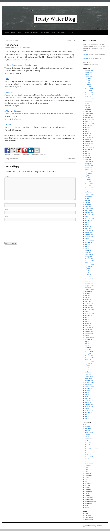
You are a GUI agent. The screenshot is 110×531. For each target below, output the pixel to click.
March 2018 (88, 252)
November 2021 (89, 168)
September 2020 (89, 194)
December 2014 (89, 331)
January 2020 (88, 210)
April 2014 (88, 348)
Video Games (88, 503)
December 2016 (89, 283)
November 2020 (89, 190)
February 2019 (89, 230)
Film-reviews (88, 451)
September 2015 (89, 313)
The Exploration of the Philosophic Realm (21, 65)
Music (86, 469)
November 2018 (89, 236)
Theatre (87, 493)
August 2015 (88, 315)
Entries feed (88, 515)
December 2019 (89, 212)
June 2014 (87, 343)
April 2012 (88, 396)
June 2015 (87, 319)
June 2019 (87, 222)
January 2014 (88, 354)
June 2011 (87, 416)
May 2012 (87, 394)
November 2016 (89, 285)
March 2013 (88, 374)
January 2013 (88, 378)
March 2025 (88, 87)
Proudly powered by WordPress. (94, 526)
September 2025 (89, 77)
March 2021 (88, 182)
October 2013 (88, 360)
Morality (87, 467)
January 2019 (88, 232)
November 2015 (89, 309)
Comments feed (89, 517)
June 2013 (87, 368)
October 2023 (88, 121)
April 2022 (88, 157)
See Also (70, 32)
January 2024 (88, 115)
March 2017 (88, 277)
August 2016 (88, 291)
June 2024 (87, 105)
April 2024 (88, 109)
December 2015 (89, 307)
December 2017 (89, 259)
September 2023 (89, 123)
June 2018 (87, 246)
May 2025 (87, 83)
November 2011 (89, 406)
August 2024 (88, 101)
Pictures (87, 477)
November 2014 (89, 333)
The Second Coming (13, 111)
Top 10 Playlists (89, 497)
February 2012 (89, 400)
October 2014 (88, 335)
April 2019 (88, 226)
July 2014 (87, 341)
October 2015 (88, 311)
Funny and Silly (89, 457)
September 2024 (89, 99)
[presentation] (13, 231)
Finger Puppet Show (31, 32)
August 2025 (88, 79)
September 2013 (89, 362)
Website (6, 216)
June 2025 (87, 81)
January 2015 (88, 329)
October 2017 (88, 263)
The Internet (88, 489)
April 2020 (88, 204)
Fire (7, 79)
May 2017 (87, 273)
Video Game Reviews (59, 32)
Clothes (9, 125)
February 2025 (89, 89)
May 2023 (87, 131)
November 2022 (89, 143)
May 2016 (87, 297)
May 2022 (87, 155)
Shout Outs (88, 483)
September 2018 (89, 240)
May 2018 (87, 248)
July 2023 (87, 127)
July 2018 (87, 244)
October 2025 (88, 75)
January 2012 (88, 402)
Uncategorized (26, 155)
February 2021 (89, 184)
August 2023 (88, 125)
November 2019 (89, 214)
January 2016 (88, 305)
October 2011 (88, 408)
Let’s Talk (9, 92)
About (13, 32)
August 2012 (88, 388)
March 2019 (88, 228)
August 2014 (88, 339)
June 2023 (87, 129)
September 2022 (89, 147)
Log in (86, 513)
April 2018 (88, 250)
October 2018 (88, 238)
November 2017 (89, 261)
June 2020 (87, 200)
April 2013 (88, 372)
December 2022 (89, 141)
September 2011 (89, 410)
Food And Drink (89, 455)
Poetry (86, 479)
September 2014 (89, 337)
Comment (7, 176)
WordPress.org (89, 519)
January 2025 (88, 91)
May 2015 (87, 321)
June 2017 (87, 271)
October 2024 (88, 97)
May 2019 (87, 224)
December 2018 (89, 234)
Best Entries (88, 428)
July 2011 (87, 414)
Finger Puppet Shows (90, 453)
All (20, 155)
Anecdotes (88, 426)
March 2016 (88, 301)
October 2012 (88, 384)
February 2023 (89, 137)
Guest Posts (88, 459)
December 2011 (89, 404)
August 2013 (88, 364)
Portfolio (19, 32)
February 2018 (89, 255)
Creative (87, 441)
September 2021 (89, 172)
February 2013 (89, 376)
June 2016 (87, 295)
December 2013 (89, 356)
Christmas (87, 434)
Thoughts (87, 495)
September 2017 (89, 265)
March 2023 (88, 135)
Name (6, 202)
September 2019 (89, 218)
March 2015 (88, 325)
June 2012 (87, 392)
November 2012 (89, 382)
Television (87, 487)
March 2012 (88, 398)
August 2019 (88, 220)
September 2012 (89, 386)
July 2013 (87, 366)
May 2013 (87, 370)
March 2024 (88, 111)
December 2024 (89, 93)
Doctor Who (88, 445)
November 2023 (89, 119)
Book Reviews (44, 32)
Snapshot (87, 485)
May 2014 (87, 346)
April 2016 (88, 299)
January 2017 (88, 281)
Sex (86, 481)
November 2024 (89, 95)
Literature (87, 461)
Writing (87, 507)
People (87, 471)
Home (7, 32)
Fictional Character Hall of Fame (94, 449)
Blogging (87, 430)
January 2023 (88, 139)
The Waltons (88, 491)
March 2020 (88, 206)
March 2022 (88, 159)
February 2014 (89, 352)
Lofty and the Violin (11, 40)
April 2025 (88, 85)
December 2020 (89, 188)
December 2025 (89, 70)
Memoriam (88, 465)
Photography (88, 475)
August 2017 (88, 267)
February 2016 (89, 303)
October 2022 (88, 145)
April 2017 (88, 275)
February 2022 (89, 161)
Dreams (87, 447)
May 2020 (87, 202)
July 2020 (87, 198)
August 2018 (88, 242)
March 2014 (88, 350)
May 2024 (87, 107)
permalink (43, 155)
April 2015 (88, 323)
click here (85, 54)
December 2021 (89, 166)
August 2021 (88, 174)
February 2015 (89, 327)
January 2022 (88, 163)
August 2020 (88, 196)
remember (8, 98)
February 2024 (89, 113)
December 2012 (89, 380)
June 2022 (87, 153)
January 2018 (88, 257)
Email (6, 209)
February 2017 (89, 279)
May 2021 (87, 178)
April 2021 (88, 180)
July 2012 (87, 390)
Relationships (71, 40)
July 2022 (87, 151)
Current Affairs (89, 443)
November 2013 (89, 358)
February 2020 (89, 208)
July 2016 (87, 293)
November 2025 (89, 72)
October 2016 (88, 287)
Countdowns (88, 439)
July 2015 (87, 317)
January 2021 (88, 186)
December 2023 (89, 117)
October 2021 (88, 170)
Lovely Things (89, 463)
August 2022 (88, 149)
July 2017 (87, 269)
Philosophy (88, 473)
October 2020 (88, 192)
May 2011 (87, 418)
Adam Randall (26, 48)
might (54, 98)
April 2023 (88, 133)
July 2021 (87, 176)
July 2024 (87, 103)
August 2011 (88, 412)
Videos (87, 505)
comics (87, 437)
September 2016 (89, 289)
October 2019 (88, 216)
